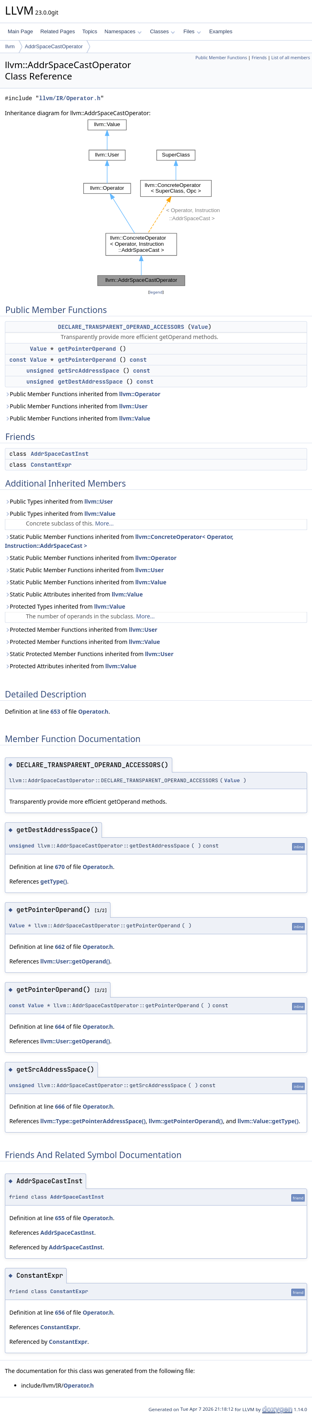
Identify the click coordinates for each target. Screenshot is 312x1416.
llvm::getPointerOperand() (186, 1121)
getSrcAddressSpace (88, 370)
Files (192, 31)
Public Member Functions (221, 57)
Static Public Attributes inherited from (74, 594)
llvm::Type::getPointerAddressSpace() (92, 1121)
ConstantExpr (51, 464)
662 (60, 946)
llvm (10, 46)
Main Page (20, 31)
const (17, 359)
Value (199, 326)
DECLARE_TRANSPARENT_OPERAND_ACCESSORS (121, 326)
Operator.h (93, 711)
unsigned (40, 370)
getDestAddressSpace (90, 381)
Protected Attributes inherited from (70, 666)
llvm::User (133, 406)
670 (60, 867)
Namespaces (122, 31)
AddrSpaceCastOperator (53, 46)
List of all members (290, 57)
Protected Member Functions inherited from (81, 629)
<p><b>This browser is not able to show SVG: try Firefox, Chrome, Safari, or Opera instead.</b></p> (156, 203)
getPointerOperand (87, 348)
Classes (162, 31)
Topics (89, 31)
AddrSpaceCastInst (59, 453)
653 (55, 711)
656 (60, 1312)
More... (104, 523)
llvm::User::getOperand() (75, 961)
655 (60, 1218)
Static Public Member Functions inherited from (119, 541)
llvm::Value (134, 418)
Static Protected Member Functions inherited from (89, 654)
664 (60, 1026)
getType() (53, 881)
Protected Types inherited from (65, 606)
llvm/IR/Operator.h (69, 98)
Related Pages (57, 31)
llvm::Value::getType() (268, 1121)
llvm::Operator (139, 394)
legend (156, 292)
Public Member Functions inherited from (82, 394)
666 (60, 1106)
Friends (258, 57)
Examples (220, 31)
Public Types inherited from (59, 501)
